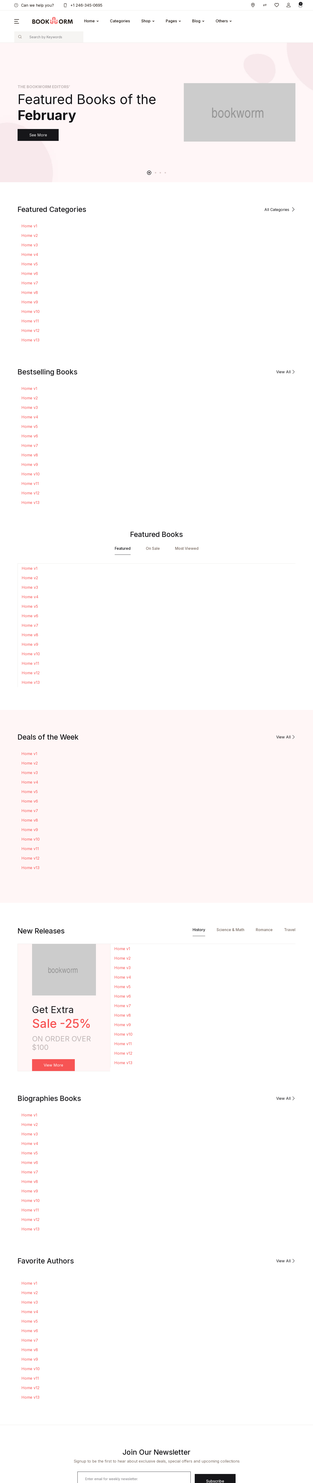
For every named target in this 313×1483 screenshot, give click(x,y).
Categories (120, 21)
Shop (146, 21)
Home (89, 21)
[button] (288, 5)
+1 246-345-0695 (82, 5)
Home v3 (29, 245)
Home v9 (29, 302)
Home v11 (30, 321)
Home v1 (29, 226)
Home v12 (30, 330)
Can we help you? (34, 5)
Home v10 (30, 311)
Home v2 (29, 235)
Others (222, 21)
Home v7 (29, 283)
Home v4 (29, 254)
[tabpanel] (156, 112)
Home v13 (30, 340)
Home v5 (29, 264)
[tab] (123, 549)
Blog (196, 21)
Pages (171, 21)
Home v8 (29, 292)
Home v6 (29, 273)
